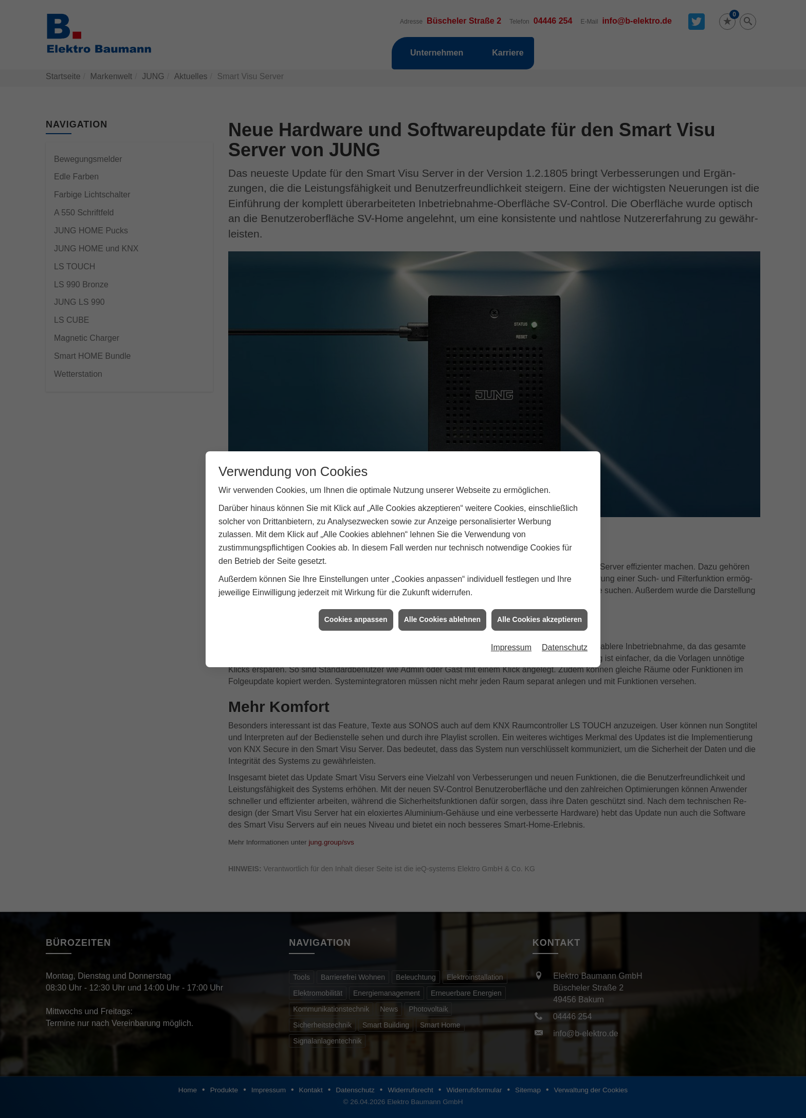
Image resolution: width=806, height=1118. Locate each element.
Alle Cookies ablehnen (442, 572)
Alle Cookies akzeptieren (539, 572)
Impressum (511, 600)
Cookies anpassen (356, 572)
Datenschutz (565, 600)
